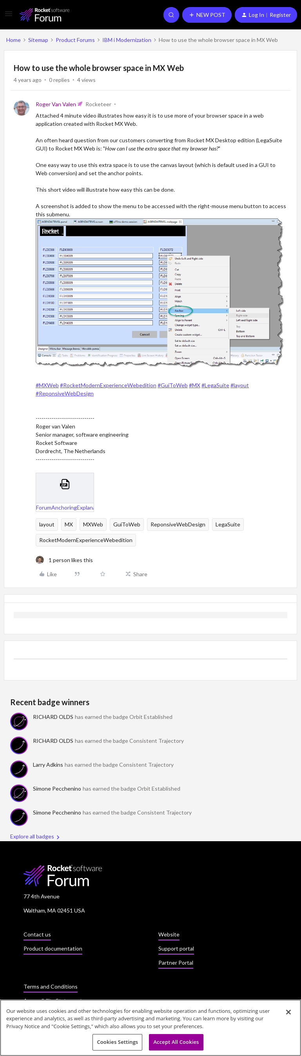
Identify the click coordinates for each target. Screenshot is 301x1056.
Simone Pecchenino (57, 788)
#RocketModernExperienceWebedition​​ (108, 385)
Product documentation (53, 948)
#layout (239, 385)
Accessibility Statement (53, 1000)
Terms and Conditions (51, 986)
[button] (8, 16)
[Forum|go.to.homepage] (44, 15)
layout (46, 524)
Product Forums (75, 39)
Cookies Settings (117, 1044)
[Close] (288, 1014)
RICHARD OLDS (53, 716)
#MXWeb (47, 385)
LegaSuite (228, 524)
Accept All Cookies (176, 1044)
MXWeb (93, 524)
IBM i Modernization (126, 39)
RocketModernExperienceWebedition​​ (85, 540)
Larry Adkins (48, 764)
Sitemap (38, 39)
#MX (194, 385)
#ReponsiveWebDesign (65, 393)
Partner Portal (175, 962)
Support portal (176, 948)
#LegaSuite (215, 385)
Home (13, 39)
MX (69, 524)
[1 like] (64, 560)
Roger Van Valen (56, 104)
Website (169, 934)
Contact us (37, 934)
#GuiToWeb (173, 385)
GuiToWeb (126, 524)
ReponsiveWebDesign (177, 524)
